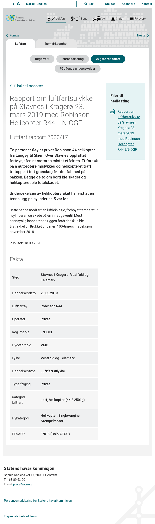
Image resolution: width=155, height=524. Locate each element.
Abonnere (128, 4)
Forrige (14, 35)
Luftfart (20, 44)
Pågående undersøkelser (77, 68)
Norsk (30, 4)
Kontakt (147, 4)
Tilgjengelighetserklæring (21, 516)
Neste (141, 35)
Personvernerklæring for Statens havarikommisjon (38, 500)
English (42, 4)
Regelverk (42, 59)
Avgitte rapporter (108, 59)
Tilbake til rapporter (28, 86)
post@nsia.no (22, 484)
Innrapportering (73, 59)
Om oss (110, 4)
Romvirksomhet (56, 44)
